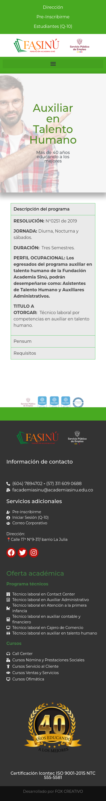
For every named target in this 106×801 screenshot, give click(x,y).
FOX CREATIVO (69, 791)
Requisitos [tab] (25, 353)
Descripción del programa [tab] (42, 209)
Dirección (53, 7)
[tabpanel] (53, 275)
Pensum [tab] (23, 341)
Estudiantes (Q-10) (53, 26)
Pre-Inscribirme (52, 16)
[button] (53, 63)
